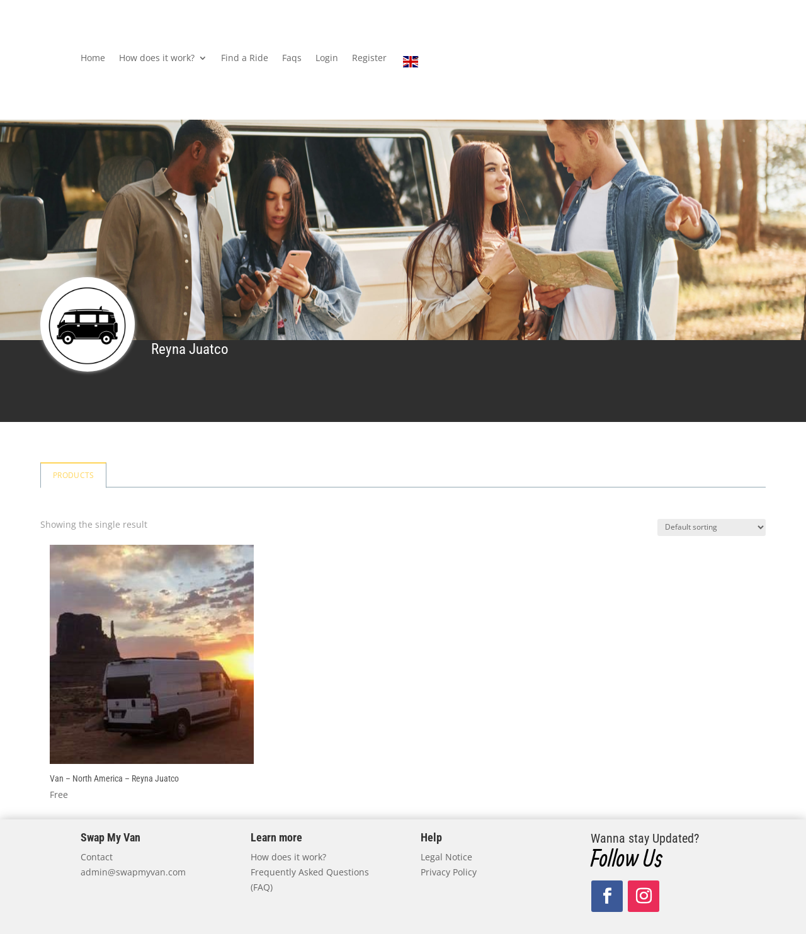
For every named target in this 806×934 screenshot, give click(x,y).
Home (93, 59)
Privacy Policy (449, 872)
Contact (97, 857)
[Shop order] (711, 527)
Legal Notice (446, 857)
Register (369, 59)
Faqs (292, 59)
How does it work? (157, 59)
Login (326, 59)
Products (73, 475)
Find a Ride (244, 59)
